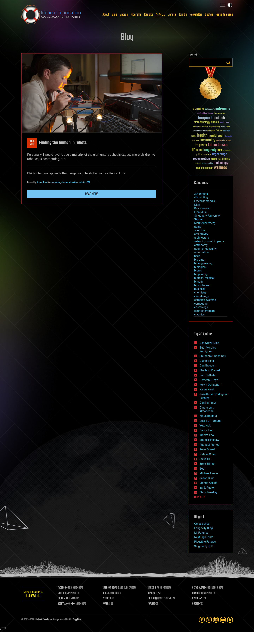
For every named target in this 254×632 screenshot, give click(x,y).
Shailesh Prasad (209, 370)
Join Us (183, 14)
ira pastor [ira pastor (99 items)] (201, 145)
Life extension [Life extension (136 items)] (218, 145)
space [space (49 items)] (198, 163)
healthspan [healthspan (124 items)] (216, 136)
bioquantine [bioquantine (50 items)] (220, 113)
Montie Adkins (208, 483)
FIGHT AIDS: (64, 598)
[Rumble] (230, 620)
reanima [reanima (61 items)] (207, 154)
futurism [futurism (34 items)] (226, 131)
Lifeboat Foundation (43, 620)
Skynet (198, 219)
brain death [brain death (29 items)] (197, 127)
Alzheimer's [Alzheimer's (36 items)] (209, 109)
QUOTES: (196, 604)
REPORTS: (107, 598)
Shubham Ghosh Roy (212, 356)
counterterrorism (204, 310)
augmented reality (205, 248)
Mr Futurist (201, 532)
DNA (197, 204)
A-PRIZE (160, 14)
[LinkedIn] (216, 620)
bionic (198, 270)
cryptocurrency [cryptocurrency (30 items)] (214, 127)
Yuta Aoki (205, 425)
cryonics (199, 314)
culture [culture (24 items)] (223, 127)
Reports (148, 14)
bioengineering (203, 263)
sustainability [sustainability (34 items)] (207, 163)
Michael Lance (208, 473)
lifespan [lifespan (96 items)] (197, 150)
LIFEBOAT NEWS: (110, 588)
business (199, 288)
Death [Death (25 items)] (228, 127)
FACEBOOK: (64, 588)
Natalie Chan (207, 454)
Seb (201, 468)
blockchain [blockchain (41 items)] (224, 122)
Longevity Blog (203, 528)
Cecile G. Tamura (210, 420)
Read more (91, 194)
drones (64, 182)
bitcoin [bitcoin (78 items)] (215, 122)
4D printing (201, 197)
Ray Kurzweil (202, 208)
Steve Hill (205, 459)
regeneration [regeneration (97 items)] (201, 159)
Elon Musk (200, 212)
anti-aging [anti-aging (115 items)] (222, 109)
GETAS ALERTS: (199, 588)
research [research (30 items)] (214, 159)
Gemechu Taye (208, 380)
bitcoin (198, 281)
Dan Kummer (207, 402)
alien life (199, 230)
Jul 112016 (32, 143)
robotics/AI (84, 182)
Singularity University (207, 215)
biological (200, 267)
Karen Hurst (42, 182)
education (73, 182)
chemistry (200, 292)
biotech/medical (204, 278)
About (105, 14)
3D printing (201, 193)
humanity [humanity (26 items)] (228, 136)
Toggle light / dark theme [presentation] (230, 5)
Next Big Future (203, 537)
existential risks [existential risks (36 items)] (200, 131)
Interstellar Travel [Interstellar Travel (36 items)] (223, 141)
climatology (201, 296)
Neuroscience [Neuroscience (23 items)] (227, 151)
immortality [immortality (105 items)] (207, 140)
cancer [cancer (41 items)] (205, 126)
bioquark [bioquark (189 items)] (205, 118)
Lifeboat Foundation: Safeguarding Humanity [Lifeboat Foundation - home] (51, 14)
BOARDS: (197, 593)
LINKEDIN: (152, 588)
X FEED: (62, 593)
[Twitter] (209, 620)
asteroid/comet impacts (209, 241)
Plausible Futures (205, 541)
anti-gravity (201, 234)
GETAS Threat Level (33, 594)
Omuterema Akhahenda (206, 409)
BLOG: (105, 593)
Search (228, 62)
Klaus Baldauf (208, 416)
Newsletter (196, 14)
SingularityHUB (203, 546)
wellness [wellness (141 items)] (220, 167)
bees (197, 256)
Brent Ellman (207, 463)
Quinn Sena (206, 360)
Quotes (209, 14)
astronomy (201, 245)
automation (201, 252)
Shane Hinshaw (209, 439)
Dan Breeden (207, 365)
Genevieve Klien (209, 343)
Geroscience (201, 523)
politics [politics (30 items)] (199, 155)
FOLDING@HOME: (156, 598)
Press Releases (224, 14)
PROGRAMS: (198, 598)
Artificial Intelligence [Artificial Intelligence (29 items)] (205, 113)
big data (199, 259)
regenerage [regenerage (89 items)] (219, 154)
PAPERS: (107, 604)
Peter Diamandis (204, 201)
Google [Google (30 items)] (193, 136)
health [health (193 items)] (202, 135)
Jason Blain (206, 478)
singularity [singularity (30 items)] (226, 159)
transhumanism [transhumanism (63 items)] (204, 168)
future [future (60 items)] (219, 130)
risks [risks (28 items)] (219, 159)
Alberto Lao (206, 435)
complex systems (205, 300)
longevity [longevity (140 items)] (210, 150)
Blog (114, 14)
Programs (136, 14)
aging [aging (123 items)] (197, 109)
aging (197, 226)
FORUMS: (152, 604)
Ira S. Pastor (207, 487)
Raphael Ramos (209, 444)
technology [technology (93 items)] (221, 163)
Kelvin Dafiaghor (209, 384)
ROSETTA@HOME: (67, 604)
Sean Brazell (207, 449)
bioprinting (201, 274)
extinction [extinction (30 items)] (211, 131)
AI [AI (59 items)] (203, 109)
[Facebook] (202, 620)
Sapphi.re (77, 620)
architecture (201, 237)
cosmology (201, 307)
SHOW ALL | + (199, 497)
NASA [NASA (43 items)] (219, 150)
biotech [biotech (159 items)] (219, 118)
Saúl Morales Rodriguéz (207, 349)
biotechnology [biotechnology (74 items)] (202, 122)
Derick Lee (205, 430)
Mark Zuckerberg (204, 223)
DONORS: (152, 593)
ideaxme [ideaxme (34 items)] (195, 141)
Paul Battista (207, 375)
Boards (124, 14)
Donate (172, 14)
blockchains (201, 285)
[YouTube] (223, 620)
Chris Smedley (208, 492)
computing (55, 182)
